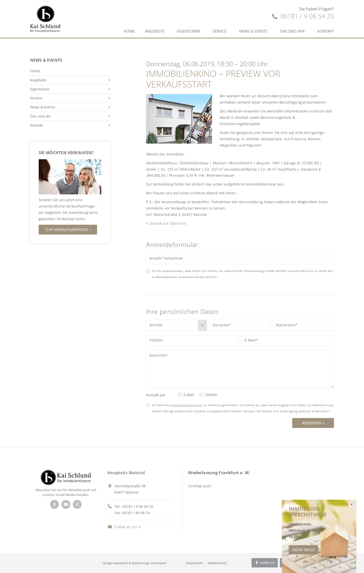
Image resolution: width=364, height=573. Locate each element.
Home (129, 31)
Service (219, 31)
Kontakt (325, 31)
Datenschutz (217, 563)
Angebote (154, 31)
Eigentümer (188, 31)
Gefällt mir (264, 562)
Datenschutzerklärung (186, 405)
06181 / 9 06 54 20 (303, 16)
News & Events (253, 31)
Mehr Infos (303, 549)
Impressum (194, 563)
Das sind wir (292, 31)
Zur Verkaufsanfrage (66, 229)
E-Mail (189, 394)
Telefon (211, 394)
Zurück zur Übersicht (168, 223)
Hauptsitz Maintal (126, 472)
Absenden (311, 422)
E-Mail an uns (122, 526)
